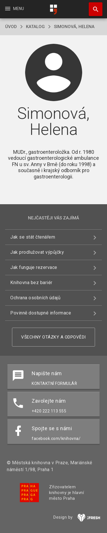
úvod (11, 26)
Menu (14, 8)
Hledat (93, 6)
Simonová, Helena (74, 26)
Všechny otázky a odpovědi (53, 337)
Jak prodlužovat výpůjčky (37, 252)
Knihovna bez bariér (31, 282)
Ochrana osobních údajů (35, 297)
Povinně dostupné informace (40, 313)
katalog (35, 26)
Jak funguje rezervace (33, 267)
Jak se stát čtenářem (32, 237)
